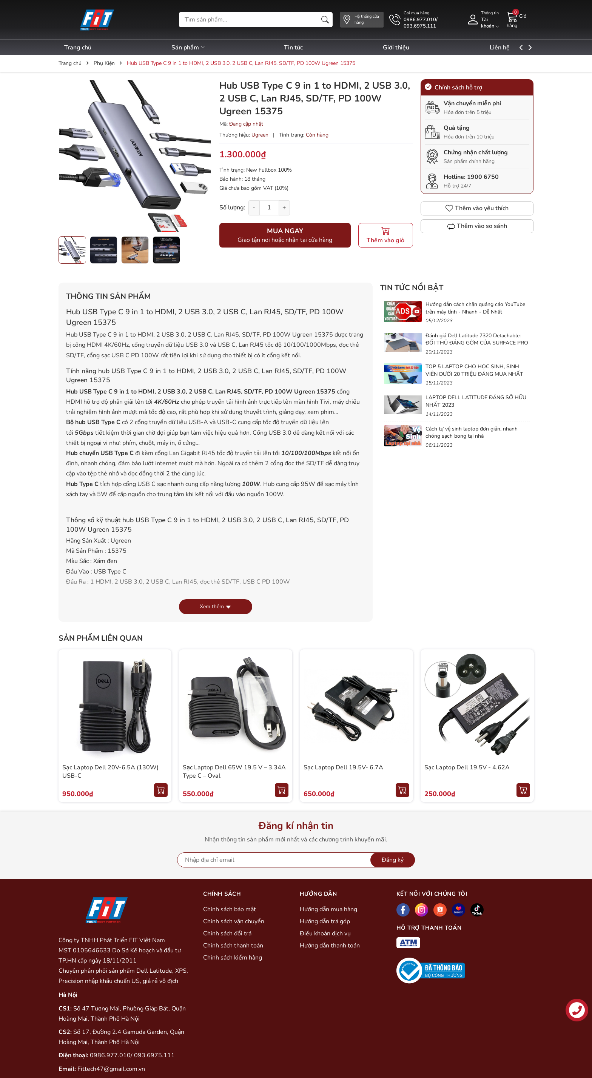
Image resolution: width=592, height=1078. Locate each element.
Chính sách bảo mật (229, 909)
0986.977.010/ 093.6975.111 (132, 1055)
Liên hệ (518, 47)
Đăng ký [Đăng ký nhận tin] (393, 860)
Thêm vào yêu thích (477, 208)
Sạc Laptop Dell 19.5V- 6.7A (343, 767)
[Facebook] (403, 910)
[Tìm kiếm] (325, 19)
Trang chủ (77, 47)
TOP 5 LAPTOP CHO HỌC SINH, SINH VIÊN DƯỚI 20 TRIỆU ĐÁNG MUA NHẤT (474, 370)
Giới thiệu (410, 47)
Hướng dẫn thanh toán (330, 945)
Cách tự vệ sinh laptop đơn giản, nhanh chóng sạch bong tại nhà (472, 432)
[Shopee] (440, 910)
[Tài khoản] (483, 19)
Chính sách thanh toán (233, 945)
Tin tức (302, 47)
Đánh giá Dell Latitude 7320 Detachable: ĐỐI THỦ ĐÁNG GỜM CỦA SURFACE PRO (477, 339)
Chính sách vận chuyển (233, 921)
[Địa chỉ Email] (296, 859)
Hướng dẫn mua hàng (328, 909)
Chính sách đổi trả (227, 933)
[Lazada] (458, 910)
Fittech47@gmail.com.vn (111, 1069)
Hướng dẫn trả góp (325, 921)
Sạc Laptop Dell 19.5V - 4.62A (467, 767)
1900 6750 (483, 177)
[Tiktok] (477, 910)
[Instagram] (421, 910)
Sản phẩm (193, 47)
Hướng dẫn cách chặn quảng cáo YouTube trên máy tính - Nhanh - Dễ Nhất (475, 308)
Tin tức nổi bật (411, 288)
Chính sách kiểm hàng (232, 957)
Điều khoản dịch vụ (325, 933)
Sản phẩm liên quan (101, 638)
